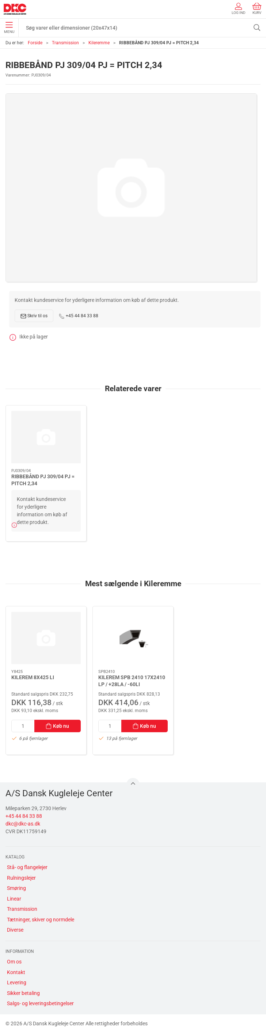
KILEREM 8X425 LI (32, 677)
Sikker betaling (23, 993)
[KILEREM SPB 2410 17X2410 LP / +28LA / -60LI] (133, 638)
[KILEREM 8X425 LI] (46, 638)
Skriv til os (34, 316)
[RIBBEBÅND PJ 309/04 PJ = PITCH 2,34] (46, 437)
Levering (16, 982)
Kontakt (16, 972)
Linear (14, 899)
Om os (14, 962)
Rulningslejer (21, 878)
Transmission (65, 42)
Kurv (257, 9)
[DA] (15, 9)
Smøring (16, 888)
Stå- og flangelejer (27, 867)
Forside (35, 42)
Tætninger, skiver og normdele (40, 919)
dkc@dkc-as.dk (22, 824)
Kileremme (99, 42)
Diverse (15, 930)
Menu (9, 28)
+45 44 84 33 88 (78, 316)
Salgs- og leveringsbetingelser (40, 1003)
